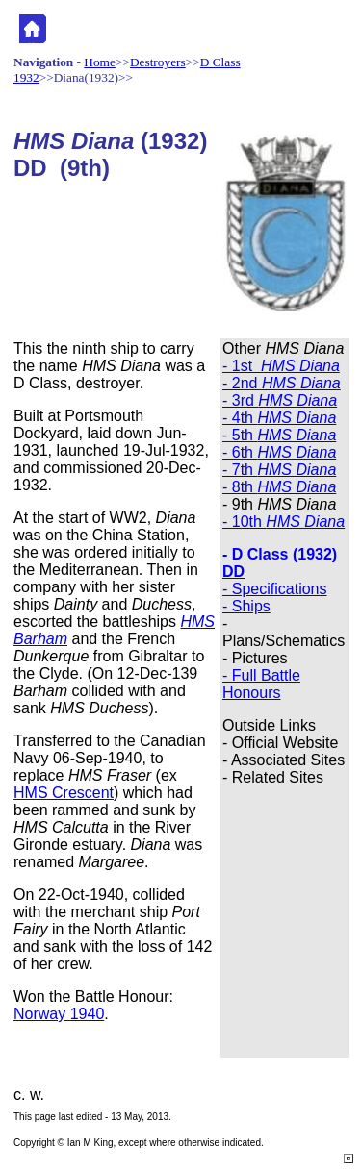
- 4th (279, 418)
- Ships (246, 606)
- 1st (281, 366)
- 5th (279, 435)
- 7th (279, 469)
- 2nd (281, 383)
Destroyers (158, 62)
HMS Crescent (63, 793)
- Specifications (274, 589)
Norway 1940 (58, 1014)
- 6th (279, 452)
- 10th (283, 521)
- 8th (279, 487)
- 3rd (279, 400)
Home (100, 62)
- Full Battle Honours (261, 684)
